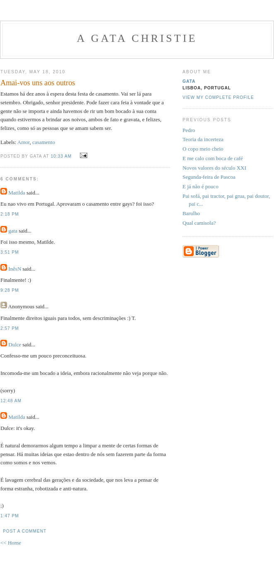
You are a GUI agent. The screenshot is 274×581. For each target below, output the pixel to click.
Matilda (16, 193)
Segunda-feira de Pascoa (209, 177)
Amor (23, 142)
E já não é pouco (201, 186)
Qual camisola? (199, 223)
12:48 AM (11, 401)
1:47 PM (9, 516)
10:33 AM (61, 156)
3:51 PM (9, 252)
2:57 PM (9, 328)
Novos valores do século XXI (214, 168)
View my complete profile (218, 97)
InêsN (14, 269)
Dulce (14, 344)
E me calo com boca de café (213, 158)
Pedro (189, 130)
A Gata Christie (137, 38)
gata (12, 231)
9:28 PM (9, 290)
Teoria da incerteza (203, 139)
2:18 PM (9, 214)
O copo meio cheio (203, 149)
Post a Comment (24, 531)
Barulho (191, 213)
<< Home (10, 543)
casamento (43, 142)
